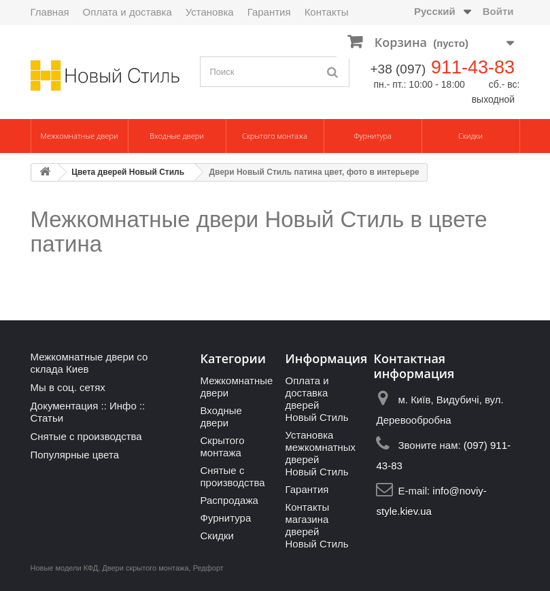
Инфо (123, 405)
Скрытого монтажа (274, 136)
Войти (498, 11)
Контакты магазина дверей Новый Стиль (316, 525)
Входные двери (177, 136)
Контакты (327, 12)
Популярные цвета (75, 454)
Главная (50, 12)
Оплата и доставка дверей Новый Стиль (316, 399)
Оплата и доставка (127, 12)
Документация (65, 405)
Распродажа (229, 500)
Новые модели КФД (65, 568)
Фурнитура (373, 136)
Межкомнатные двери (79, 136)
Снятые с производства (86, 436)
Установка (210, 12)
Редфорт (208, 568)
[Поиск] (332, 71)
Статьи (47, 418)
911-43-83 (473, 67)
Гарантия (269, 12)
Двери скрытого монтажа (145, 568)
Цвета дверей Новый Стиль (127, 172)
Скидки (470, 136)
